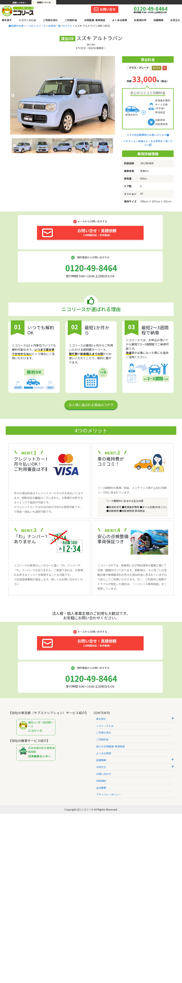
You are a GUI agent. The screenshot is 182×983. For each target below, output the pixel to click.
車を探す (7, 20)
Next (112, 95)
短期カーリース (44, 2)
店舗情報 (158, 20)
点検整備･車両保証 (94, 20)
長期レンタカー (19, 2)
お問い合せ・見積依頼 (79, 232)
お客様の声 (140, 20)
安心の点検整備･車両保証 (110, 746)
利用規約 (101, 781)
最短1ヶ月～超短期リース (36, 726)
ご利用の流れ (50, 20)
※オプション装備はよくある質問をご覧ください (148, 143)
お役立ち (175, 20)
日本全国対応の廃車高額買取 (36, 752)
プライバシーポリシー (108, 794)
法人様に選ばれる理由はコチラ (91, 404)
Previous (13, 95)
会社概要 (101, 787)
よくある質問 (119, 20)
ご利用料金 (71, 20)
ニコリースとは (27, 20)
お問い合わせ (103, 774)
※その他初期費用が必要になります (148, 135)
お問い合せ (105, 9)
